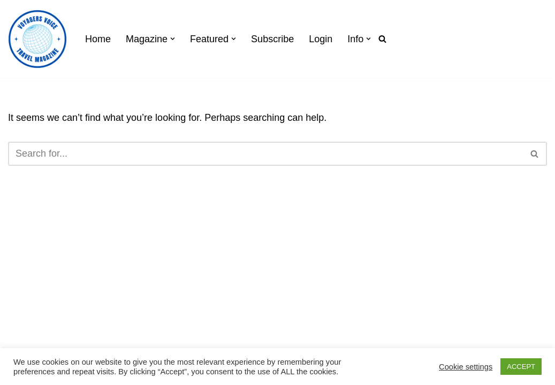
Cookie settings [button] (465, 367)
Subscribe (272, 39)
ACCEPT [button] (521, 367)
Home (98, 39)
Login (320, 39)
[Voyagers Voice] (37, 39)
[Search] (382, 39)
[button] (172, 38)
